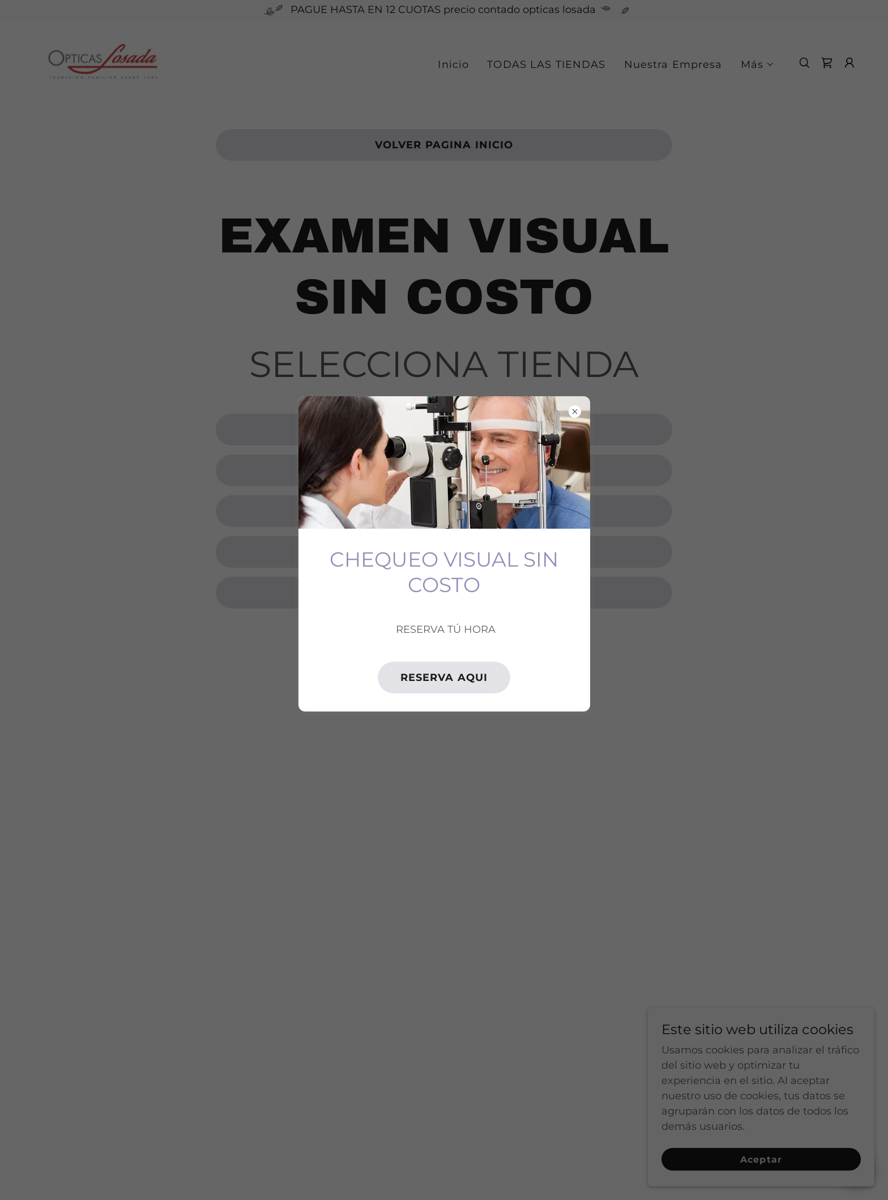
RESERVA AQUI (444, 677)
